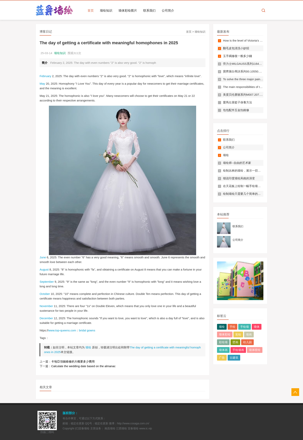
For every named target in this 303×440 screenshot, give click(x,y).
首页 (91, 10)
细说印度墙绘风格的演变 (239, 178)
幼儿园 (247, 342)
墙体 (257, 326)
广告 (222, 357)
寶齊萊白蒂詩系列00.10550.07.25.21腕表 (249, 71)
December (46, 318)
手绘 (232, 326)
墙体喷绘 (254, 349)
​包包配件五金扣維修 (236, 110)
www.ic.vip (145, 428)
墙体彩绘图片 (127, 10)
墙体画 (223, 349)
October (45, 293)
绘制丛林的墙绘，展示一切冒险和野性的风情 (252, 170)
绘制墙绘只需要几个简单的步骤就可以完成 (250, 193)
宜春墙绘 (133, 428)
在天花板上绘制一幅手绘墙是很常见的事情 (250, 186)
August (44, 269)
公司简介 (168, 10)
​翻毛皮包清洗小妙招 (236, 48)
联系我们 (149, 10)
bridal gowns (87, 330)
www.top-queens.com (62, 330)
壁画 (235, 342)
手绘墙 (244, 326)
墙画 (249, 334)
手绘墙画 (238, 349)
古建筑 (234, 357)
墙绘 (88, 347)
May (42, 83)
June (43, 257)
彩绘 (238, 334)
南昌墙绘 (110, 428)
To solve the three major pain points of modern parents (258, 79)
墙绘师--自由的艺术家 (237, 162)
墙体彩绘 (225, 334)
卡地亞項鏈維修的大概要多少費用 (73, 361)
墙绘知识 (106, 10)
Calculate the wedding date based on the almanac (83, 366)
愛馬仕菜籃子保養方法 (237, 102)
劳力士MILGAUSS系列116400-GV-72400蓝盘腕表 (255, 63)
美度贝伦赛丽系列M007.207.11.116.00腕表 (251, 94)
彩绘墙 (223, 342)
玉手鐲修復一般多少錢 (237, 56)
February (45, 76)
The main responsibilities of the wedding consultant (256, 87)
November (46, 306)
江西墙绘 (121, 428)
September (47, 281)
